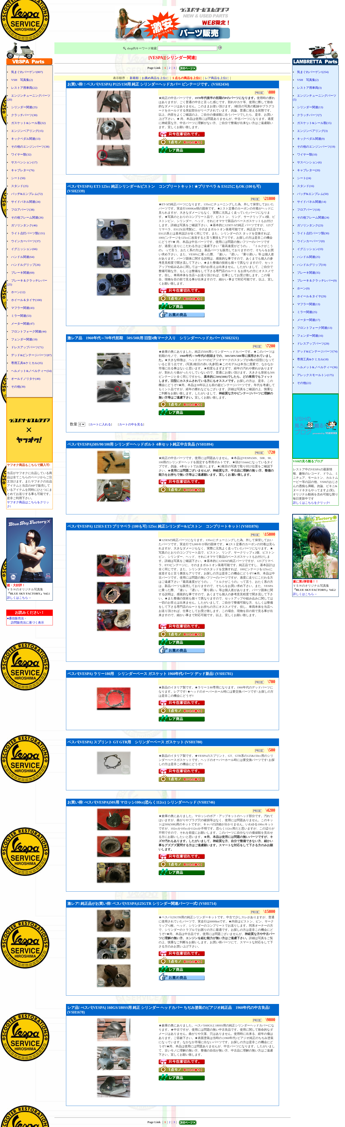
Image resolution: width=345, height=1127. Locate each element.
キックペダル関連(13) (25, 138)
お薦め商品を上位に (155, 78)
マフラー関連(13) (308, 304)
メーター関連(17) (308, 320)
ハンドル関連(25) (308, 257)
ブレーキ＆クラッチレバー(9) (317, 280)
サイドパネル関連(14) (311, 201)
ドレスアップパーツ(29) (313, 343)
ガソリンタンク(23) (310, 225)
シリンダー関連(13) (310, 107)
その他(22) (304, 383)
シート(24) (304, 178)
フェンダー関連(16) (310, 335)
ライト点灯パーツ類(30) (313, 233)
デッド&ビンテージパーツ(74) (317, 351)
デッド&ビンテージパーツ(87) (31, 355)
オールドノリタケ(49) (25, 378)
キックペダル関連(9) (311, 138)
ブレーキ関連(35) (308, 272)
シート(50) (18, 178)
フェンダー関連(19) (24, 339)
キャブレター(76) (22, 170)
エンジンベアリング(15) (27, 131)
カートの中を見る (131, 424)
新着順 (134, 78)
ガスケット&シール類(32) (28, 123)
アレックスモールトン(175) (315, 375)
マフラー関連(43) (22, 308)
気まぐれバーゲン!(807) (27, 72)
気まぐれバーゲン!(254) (313, 72)
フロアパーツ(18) (308, 209)
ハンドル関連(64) (22, 257)
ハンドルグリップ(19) (311, 264)
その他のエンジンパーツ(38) (30, 146)
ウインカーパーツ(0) (311, 241)
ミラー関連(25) (307, 312)
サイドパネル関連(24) (25, 201)
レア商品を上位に (217, 78)
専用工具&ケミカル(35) (27, 363)
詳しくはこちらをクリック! (311, 502)
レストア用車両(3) (309, 87)
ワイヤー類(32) (21, 154)
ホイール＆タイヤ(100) (26, 300)
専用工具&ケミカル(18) (313, 359)
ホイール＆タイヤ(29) (311, 296)
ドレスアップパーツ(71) (27, 347)
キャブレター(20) (308, 170)
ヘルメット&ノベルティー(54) (31, 371)
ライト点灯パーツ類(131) (28, 233)
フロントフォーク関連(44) (28, 331)
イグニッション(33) (310, 249)
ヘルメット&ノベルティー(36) (317, 367)
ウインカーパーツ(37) (25, 241)
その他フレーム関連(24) (313, 217)
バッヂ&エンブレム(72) (27, 194)
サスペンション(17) (24, 162)
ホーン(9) (303, 288)
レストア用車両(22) (24, 87)
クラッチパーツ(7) (309, 115)
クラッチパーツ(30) (24, 115)
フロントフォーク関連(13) (314, 327)
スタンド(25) (19, 186)
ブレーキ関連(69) (22, 272)
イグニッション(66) (24, 249)
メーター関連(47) (22, 323)
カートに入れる (100, 424)
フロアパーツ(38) (22, 209)
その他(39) (18, 386)
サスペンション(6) (309, 162)
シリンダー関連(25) (24, 107)
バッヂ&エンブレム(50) (313, 194)
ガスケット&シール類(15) (314, 123)
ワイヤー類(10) (307, 154)
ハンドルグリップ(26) (25, 264)
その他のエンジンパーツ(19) (316, 146)
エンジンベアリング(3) (312, 131)
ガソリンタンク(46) (24, 225)
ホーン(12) (18, 292)
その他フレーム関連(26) (27, 217)
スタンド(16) (305, 186)
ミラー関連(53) (21, 315)
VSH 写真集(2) (22, 80)
